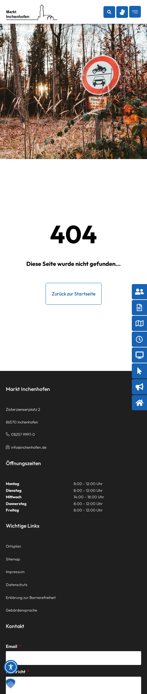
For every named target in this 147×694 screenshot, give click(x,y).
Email (12, 646)
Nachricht (16, 671)
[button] (109, 12)
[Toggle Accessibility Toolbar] (10, 667)
